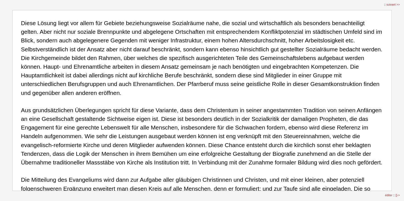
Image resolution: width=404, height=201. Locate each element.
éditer (389, 195)
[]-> (398, 195)
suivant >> (393, 4)
